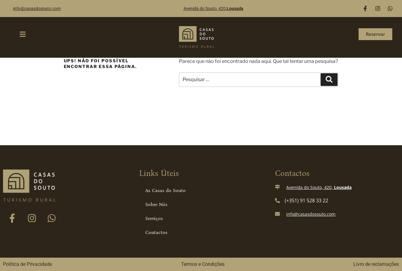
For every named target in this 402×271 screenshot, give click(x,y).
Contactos (156, 232)
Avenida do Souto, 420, (213, 8)
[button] (23, 34)
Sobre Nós (156, 204)
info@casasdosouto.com (37, 8)
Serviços (154, 218)
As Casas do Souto (165, 190)
